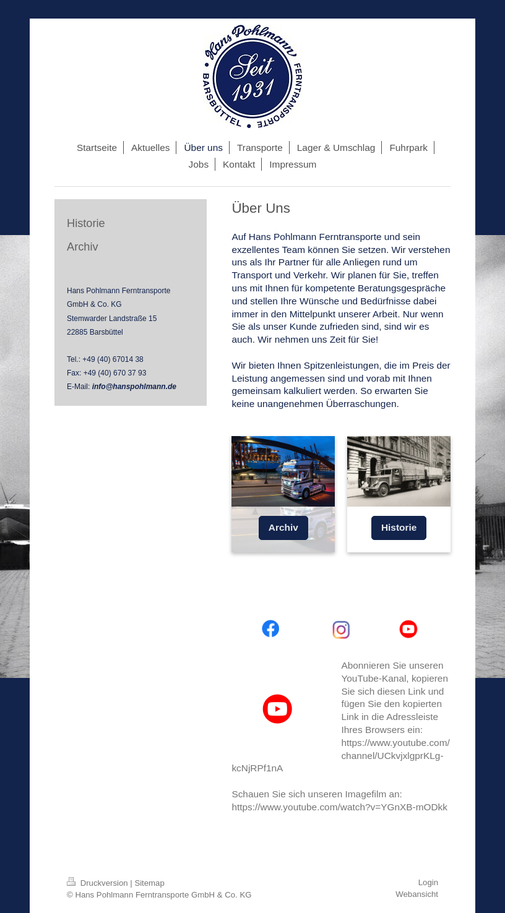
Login (428, 882)
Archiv (283, 527)
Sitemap (149, 883)
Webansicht (416, 894)
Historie (399, 527)
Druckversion (98, 883)
